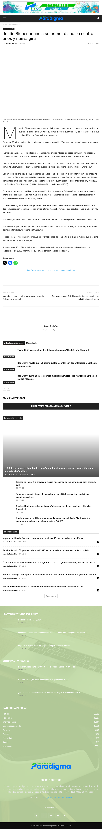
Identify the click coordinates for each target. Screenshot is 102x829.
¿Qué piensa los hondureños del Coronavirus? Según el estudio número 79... (50, 693)
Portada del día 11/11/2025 (29, 620)
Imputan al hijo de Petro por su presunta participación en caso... (45, 646)
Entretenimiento (15, 25)
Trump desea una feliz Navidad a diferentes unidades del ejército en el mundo (75, 297)
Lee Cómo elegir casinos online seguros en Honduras (51, 270)
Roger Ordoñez (11, 43)
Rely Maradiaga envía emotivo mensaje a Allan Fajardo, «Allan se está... (48, 667)
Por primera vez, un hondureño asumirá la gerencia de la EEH (43, 680)
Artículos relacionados (13, 343)
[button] (4, 18)
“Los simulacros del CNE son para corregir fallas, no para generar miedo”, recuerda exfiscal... (50, 562)
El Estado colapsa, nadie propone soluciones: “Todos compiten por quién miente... (52, 633)
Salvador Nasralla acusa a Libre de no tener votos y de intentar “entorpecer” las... (44, 586)
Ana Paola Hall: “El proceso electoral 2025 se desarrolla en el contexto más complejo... (47, 550)
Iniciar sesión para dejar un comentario (51, 406)
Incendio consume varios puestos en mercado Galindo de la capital (23, 297)
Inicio (5, 25)
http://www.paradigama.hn (50, 330)
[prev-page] (4, 389)
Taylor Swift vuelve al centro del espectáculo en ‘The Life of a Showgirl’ (53, 350)
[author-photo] (51, 322)
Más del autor (32, 343)
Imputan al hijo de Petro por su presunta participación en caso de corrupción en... (44, 538)
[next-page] (8, 389)
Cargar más (51, 596)
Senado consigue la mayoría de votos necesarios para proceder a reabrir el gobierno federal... (50, 574)
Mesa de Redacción (11, 475)
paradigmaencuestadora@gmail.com (57, 797)
